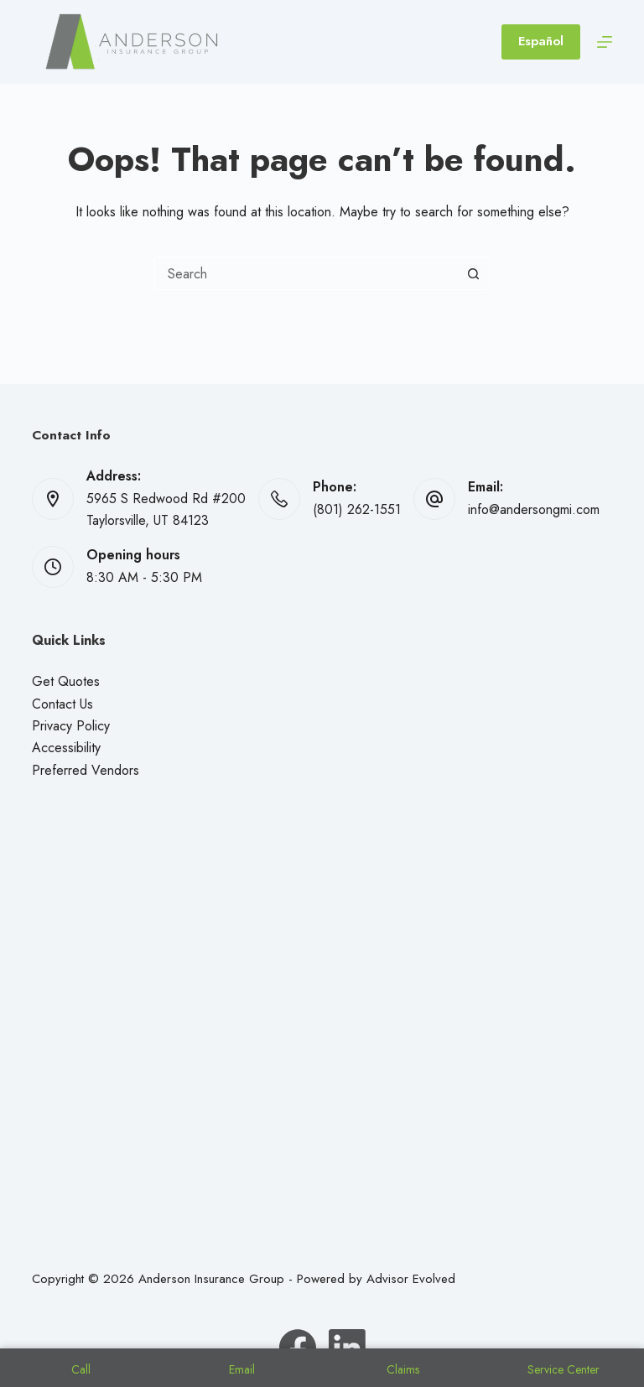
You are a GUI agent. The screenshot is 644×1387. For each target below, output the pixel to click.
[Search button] (473, 273)
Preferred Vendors (85, 770)
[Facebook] (297, 1347)
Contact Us (62, 704)
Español (541, 41)
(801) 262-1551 (357, 509)
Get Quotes (66, 681)
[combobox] (306, 273)
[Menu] (604, 41)
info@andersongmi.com (534, 509)
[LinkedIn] (347, 1347)
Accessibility (66, 747)
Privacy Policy (71, 725)
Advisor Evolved (410, 1279)
